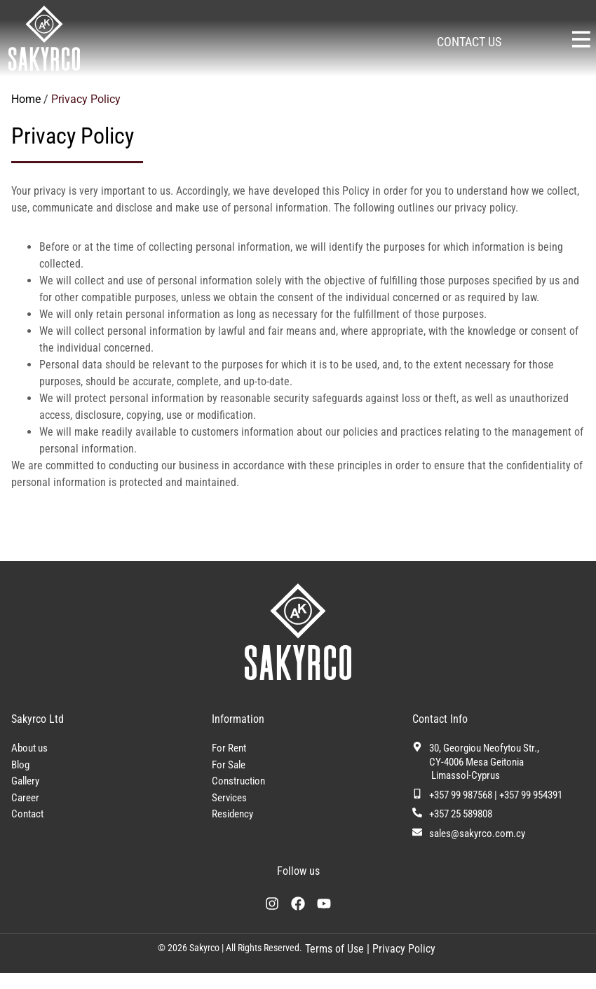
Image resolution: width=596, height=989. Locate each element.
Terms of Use (333, 964)
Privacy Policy (404, 964)
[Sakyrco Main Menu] (581, 39)
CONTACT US (469, 41)
